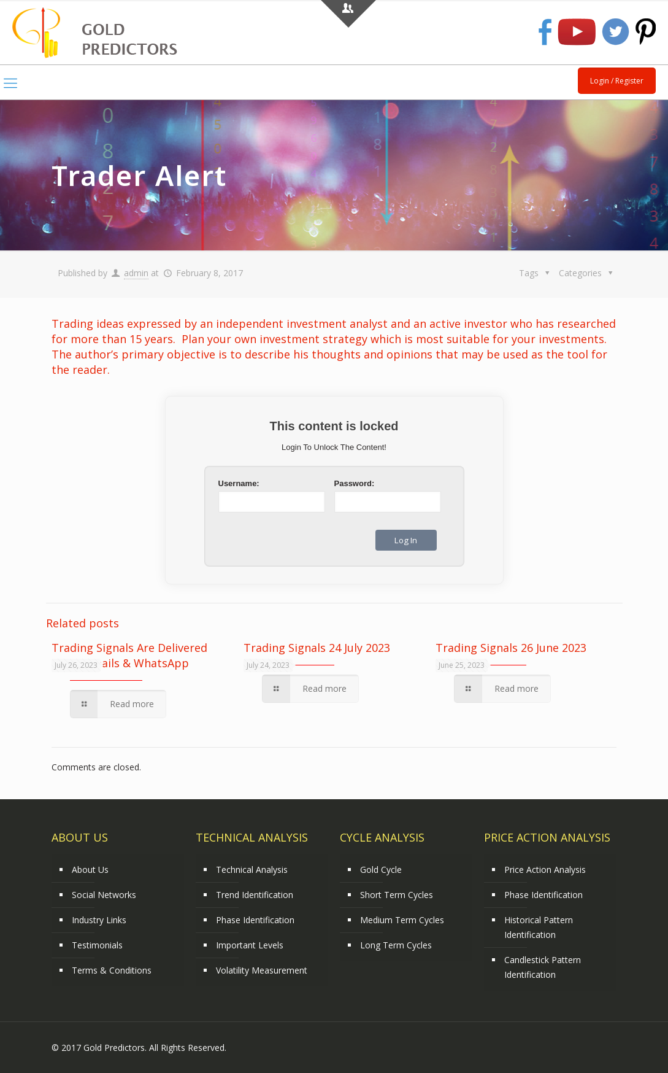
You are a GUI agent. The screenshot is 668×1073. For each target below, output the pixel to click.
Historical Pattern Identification (538, 927)
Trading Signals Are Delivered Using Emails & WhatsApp (129, 655)
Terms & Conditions (112, 970)
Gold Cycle (381, 869)
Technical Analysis (252, 869)
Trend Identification (254, 895)
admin (136, 273)
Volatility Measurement (261, 970)
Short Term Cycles (396, 895)
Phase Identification (255, 920)
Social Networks (104, 895)
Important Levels (249, 945)
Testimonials (97, 945)
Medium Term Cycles (402, 920)
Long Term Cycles (396, 945)
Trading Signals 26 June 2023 (511, 647)
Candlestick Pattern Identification (542, 967)
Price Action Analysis (545, 869)
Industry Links (99, 920)
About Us (90, 869)
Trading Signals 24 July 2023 (317, 647)
